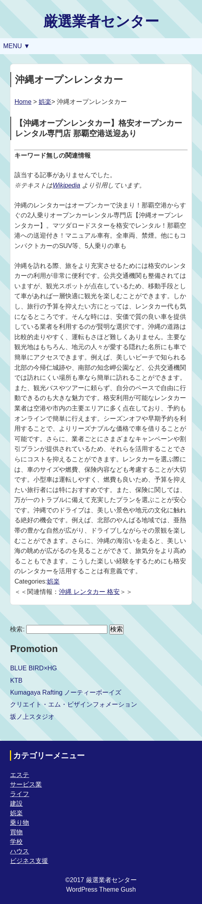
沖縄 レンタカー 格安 (89, 591)
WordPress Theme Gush (101, 889)
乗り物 (19, 822)
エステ (19, 774)
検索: (17, 629)
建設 (16, 803)
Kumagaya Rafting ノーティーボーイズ (65, 692)
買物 (16, 832)
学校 (16, 841)
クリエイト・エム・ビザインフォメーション (73, 704)
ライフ (19, 794)
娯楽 (45, 101)
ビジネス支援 (29, 860)
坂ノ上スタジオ (32, 716)
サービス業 (26, 784)
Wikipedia (66, 185)
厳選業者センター (101, 21)
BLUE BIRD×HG (33, 668)
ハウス (19, 851)
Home (22, 101)
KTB (16, 680)
